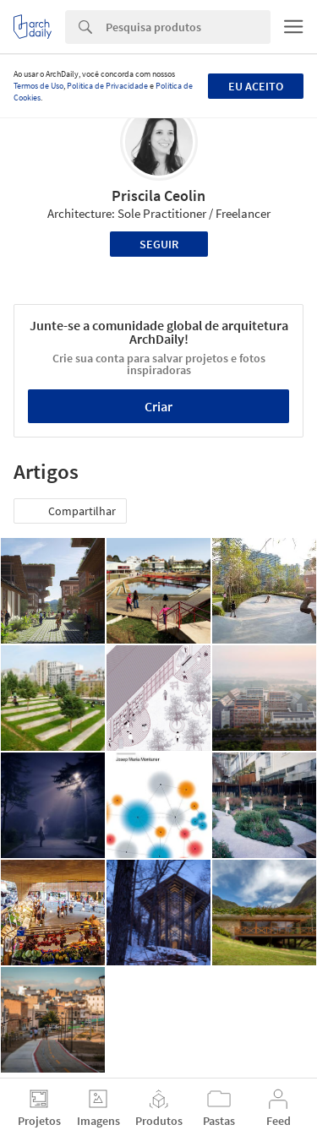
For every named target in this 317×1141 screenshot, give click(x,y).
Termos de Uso (38, 85)
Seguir (158, 244)
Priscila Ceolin (158, 195)
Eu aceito (255, 86)
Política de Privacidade (107, 85)
